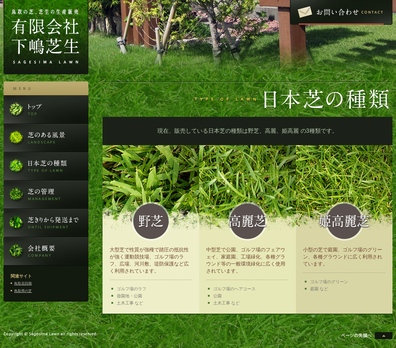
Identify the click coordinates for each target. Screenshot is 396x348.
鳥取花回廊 (23, 283)
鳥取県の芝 (23, 291)
